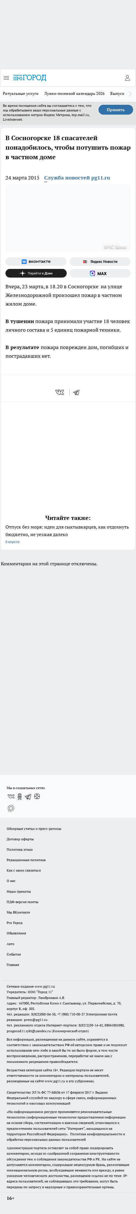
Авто (10, 944)
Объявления (16, 933)
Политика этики (20, 849)
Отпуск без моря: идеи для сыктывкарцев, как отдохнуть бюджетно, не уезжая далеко (68, 535)
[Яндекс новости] (100, 261)
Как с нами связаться (24, 870)
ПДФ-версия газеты (22, 902)
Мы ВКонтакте (18, 912)
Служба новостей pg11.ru (77, 177)
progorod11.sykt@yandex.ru (29, 1031)
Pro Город (15, 922)
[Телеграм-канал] (28, 796)
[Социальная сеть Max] (100, 273)
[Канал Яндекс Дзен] (36, 273)
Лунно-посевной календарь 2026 (74, 93)
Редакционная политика (26, 860)
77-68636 (53, 1092)
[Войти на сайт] (127, 78)
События (14, 954)
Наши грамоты (19, 891)
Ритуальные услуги (21, 93)
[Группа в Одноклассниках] (19, 796)
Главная (13, 964)
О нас (11, 881)
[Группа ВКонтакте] (36, 261)
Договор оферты (20, 839)
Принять (116, 109)
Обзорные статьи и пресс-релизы (34, 828)
